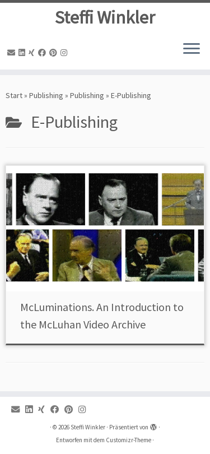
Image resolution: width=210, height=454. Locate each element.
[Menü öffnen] (191, 49)
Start (14, 95)
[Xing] (33, 53)
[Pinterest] (54, 53)
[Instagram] (65, 53)
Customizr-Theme (128, 440)
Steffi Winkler (105, 17)
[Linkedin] (23, 53)
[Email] (12, 53)
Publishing (46, 95)
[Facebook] (43, 53)
